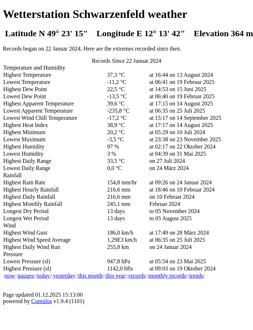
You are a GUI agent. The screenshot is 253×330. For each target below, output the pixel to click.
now (10, 276)
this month (90, 276)
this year (116, 276)
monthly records (167, 276)
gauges (26, 276)
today (43, 276)
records (136, 276)
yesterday (64, 276)
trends (196, 276)
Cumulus (41, 301)
